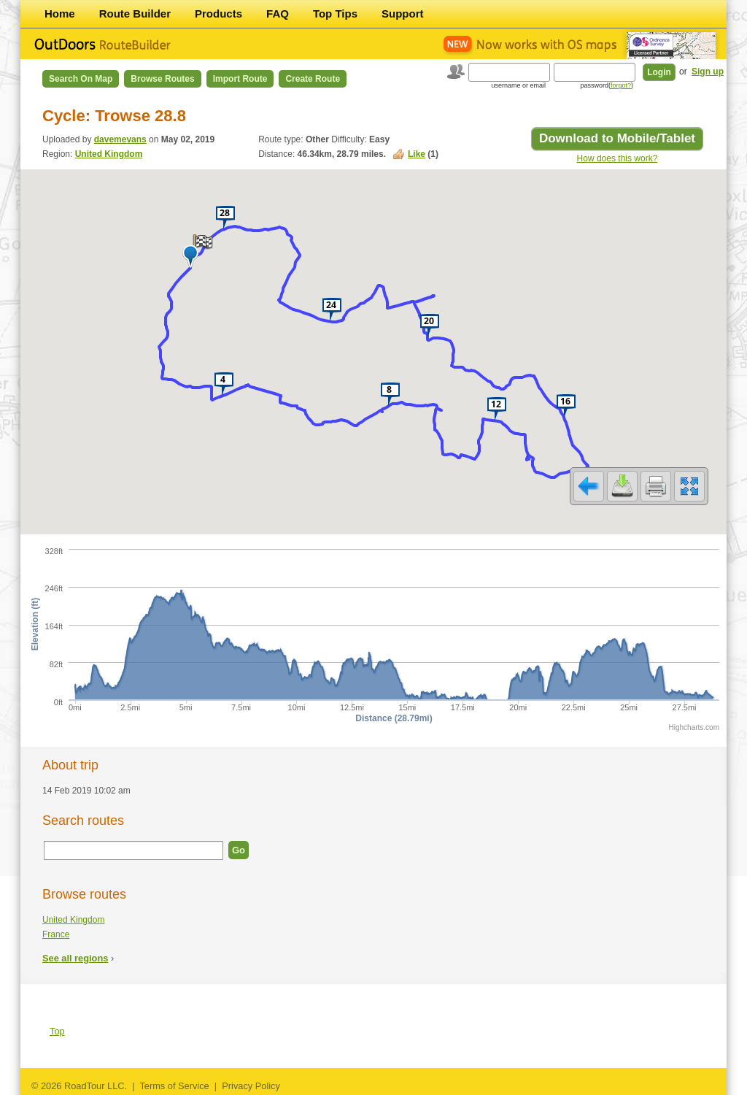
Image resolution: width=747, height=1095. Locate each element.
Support (403, 13)
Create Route (312, 79)
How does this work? (617, 158)
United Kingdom (109, 154)
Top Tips (335, 13)
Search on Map (80, 79)
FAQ (277, 13)
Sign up (708, 71)
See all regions (75, 958)
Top (57, 1031)
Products (218, 13)
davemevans (120, 139)
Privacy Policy (251, 1085)
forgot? (621, 85)
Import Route (240, 79)
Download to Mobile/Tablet (617, 138)
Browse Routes (162, 79)
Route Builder (135, 13)
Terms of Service (174, 1085)
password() (606, 85)
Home (59, 13)
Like (416, 154)
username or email (518, 85)
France (55, 934)
